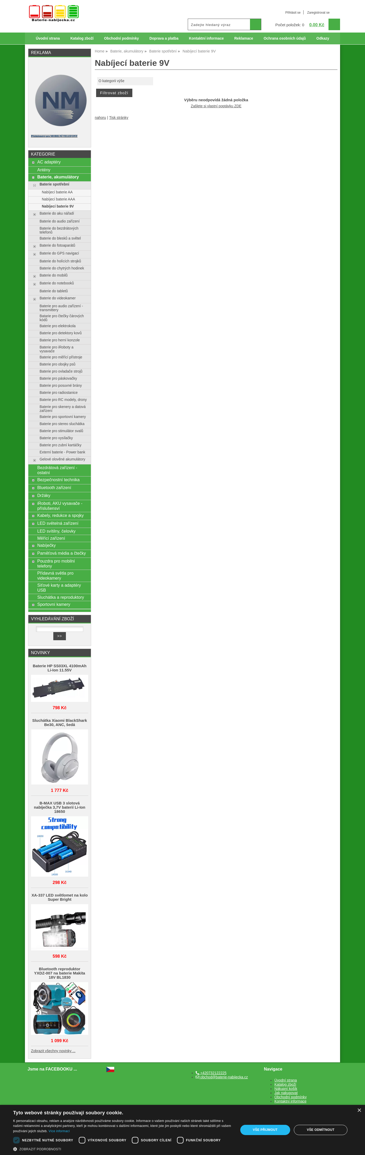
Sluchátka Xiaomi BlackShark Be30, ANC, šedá (59, 722)
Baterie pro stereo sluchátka (62, 424)
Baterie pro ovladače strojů (61, 371)
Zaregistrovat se (318, 12)
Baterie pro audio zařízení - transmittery (61, 308)
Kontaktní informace (206, 38)
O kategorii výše (111, 81)
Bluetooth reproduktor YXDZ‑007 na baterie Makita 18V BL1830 (59, 973)
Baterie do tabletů (54, 291)
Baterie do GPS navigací (59, 253)
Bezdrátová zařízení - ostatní (57, 470)
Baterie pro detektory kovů (61, 333)
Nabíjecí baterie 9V (58, 206)
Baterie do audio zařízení (60, 221)
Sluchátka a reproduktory (60, 597)
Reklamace (243, 38)
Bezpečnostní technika (58, 479)
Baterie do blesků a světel (60, 238)
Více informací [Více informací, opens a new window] (59, 1131)
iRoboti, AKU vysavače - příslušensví (59, 506)
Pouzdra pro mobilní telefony (56, 563)
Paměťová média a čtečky (61, 553)
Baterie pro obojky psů (58, 364)
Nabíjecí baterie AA (57, 192)
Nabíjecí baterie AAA (58, 199)
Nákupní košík (285, 1089)
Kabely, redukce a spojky (60, 515)
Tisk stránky (118, 118)
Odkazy (322, 38)
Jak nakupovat (286, 1093)
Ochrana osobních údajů (285, 38)
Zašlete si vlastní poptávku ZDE (216, 106)
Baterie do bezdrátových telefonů (59, 230)
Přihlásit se (292, 12)
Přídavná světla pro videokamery (55, 575)
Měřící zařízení (51, 538)
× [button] (359, 1110)
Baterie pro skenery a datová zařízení (63, 409)
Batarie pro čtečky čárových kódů (62, 318)
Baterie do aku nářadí (57, 213)
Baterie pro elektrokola (58, 326)
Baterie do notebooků (57, 283)
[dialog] (182, 1130)
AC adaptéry (49, 162)
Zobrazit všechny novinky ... (53, 1051)
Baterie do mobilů (54, 275)
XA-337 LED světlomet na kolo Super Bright (60, 897)
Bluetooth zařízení (54, 487)
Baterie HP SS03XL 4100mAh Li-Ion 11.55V (60, 668)
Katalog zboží (81, 38)
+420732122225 (211, 1073)
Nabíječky (46, 545)
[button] (122, 1148)
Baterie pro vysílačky (56, 438)
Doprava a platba (164, 38)
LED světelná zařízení (58, 523)
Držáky (43, 495)
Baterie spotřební (54, 184)
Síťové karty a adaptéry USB (59, 587)
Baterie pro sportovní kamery (63, 417)
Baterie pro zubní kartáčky (60, 445)
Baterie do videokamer (58, 298)
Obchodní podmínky (121, 38)
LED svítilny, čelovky (56, 531)
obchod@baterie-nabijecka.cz (222, 1077)
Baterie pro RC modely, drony (63, 400)
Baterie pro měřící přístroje (61, 357)
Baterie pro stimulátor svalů (61, 431)
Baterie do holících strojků (60, 261)
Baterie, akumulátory (58, 176)
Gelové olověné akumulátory (62, 459)
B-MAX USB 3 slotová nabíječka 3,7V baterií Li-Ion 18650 (59, 807)
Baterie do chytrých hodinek (62, 268)
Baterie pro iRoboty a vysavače (57, 349)
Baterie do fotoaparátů (57, 245)
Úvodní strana (48, 38)
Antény (43, 169)
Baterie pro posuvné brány (61, 386)
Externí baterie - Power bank (62, 452)
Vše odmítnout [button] (321, 1130)
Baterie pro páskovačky (58, 378)
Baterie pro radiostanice (59, 393)
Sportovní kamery (53, 604)
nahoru (100, 118)
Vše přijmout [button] (265, 1130)
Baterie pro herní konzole (60, 340)
